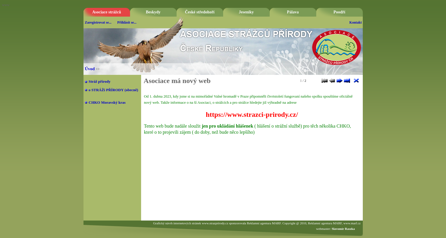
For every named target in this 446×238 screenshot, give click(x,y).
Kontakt (355, 22)
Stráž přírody (100, 81)
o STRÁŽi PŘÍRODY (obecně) (113, 90)
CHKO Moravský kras (107, 102)
